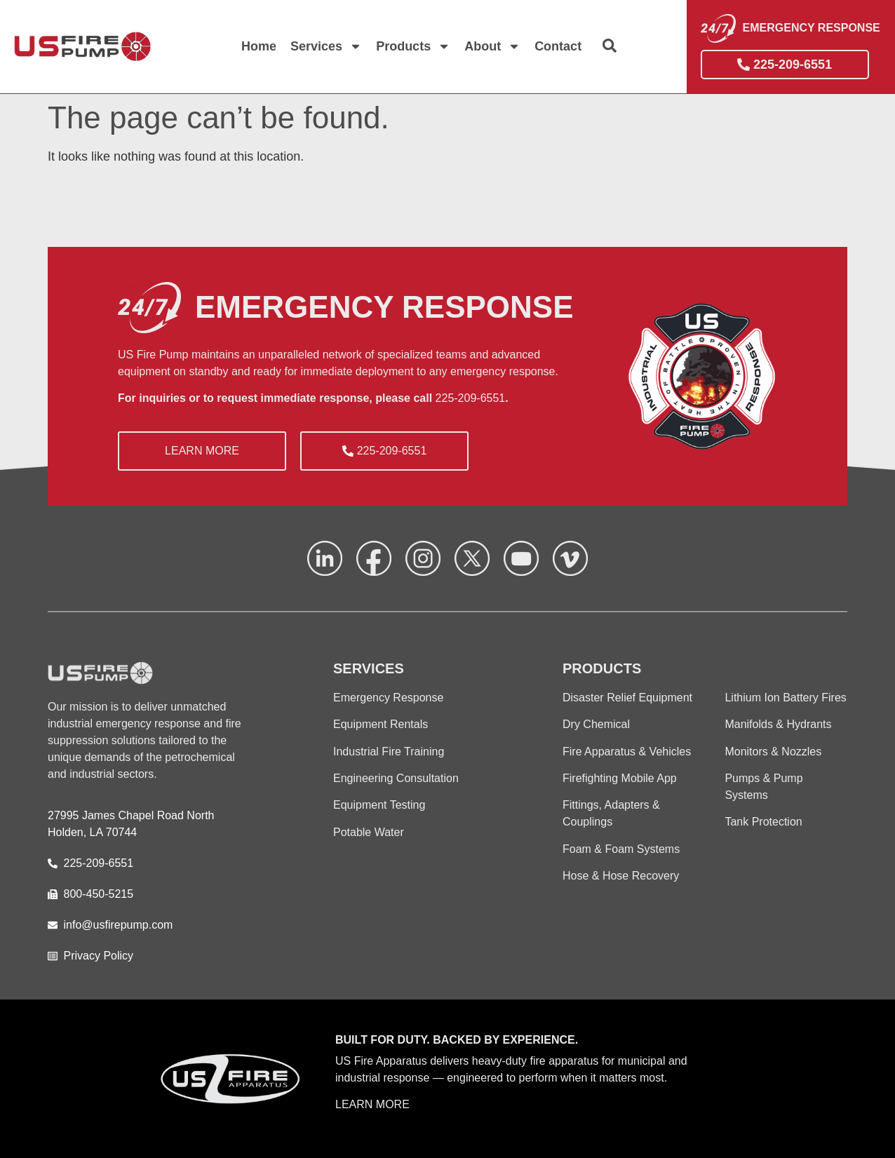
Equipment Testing (379, 805)
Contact (557, 46)
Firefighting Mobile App (620, 778)
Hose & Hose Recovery (621, 876)
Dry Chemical (596, 724)
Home (258, 46)
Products (413, 46)
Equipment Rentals (380, 724)
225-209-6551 (471, 398)
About (492, 46)
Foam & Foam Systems (621, 849)
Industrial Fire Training (388, 752)
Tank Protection (763, 822)
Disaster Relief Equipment (627, 697)
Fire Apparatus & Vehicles (627, 752)
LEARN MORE (372, 1104)
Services (326, 46)
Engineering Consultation (396, 778)
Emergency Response (388, 697)
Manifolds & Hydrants (778, 724)
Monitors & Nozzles (773, 752)
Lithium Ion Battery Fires (785, 697)
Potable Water (368, 832)
